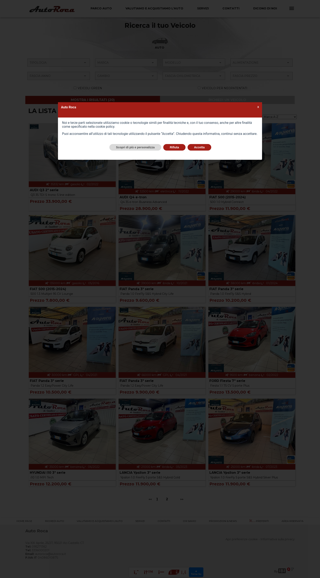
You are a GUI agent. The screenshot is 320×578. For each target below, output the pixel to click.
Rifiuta (174, 147)
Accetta (199, 147)
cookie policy (105, 127)
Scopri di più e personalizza (135, 147)
